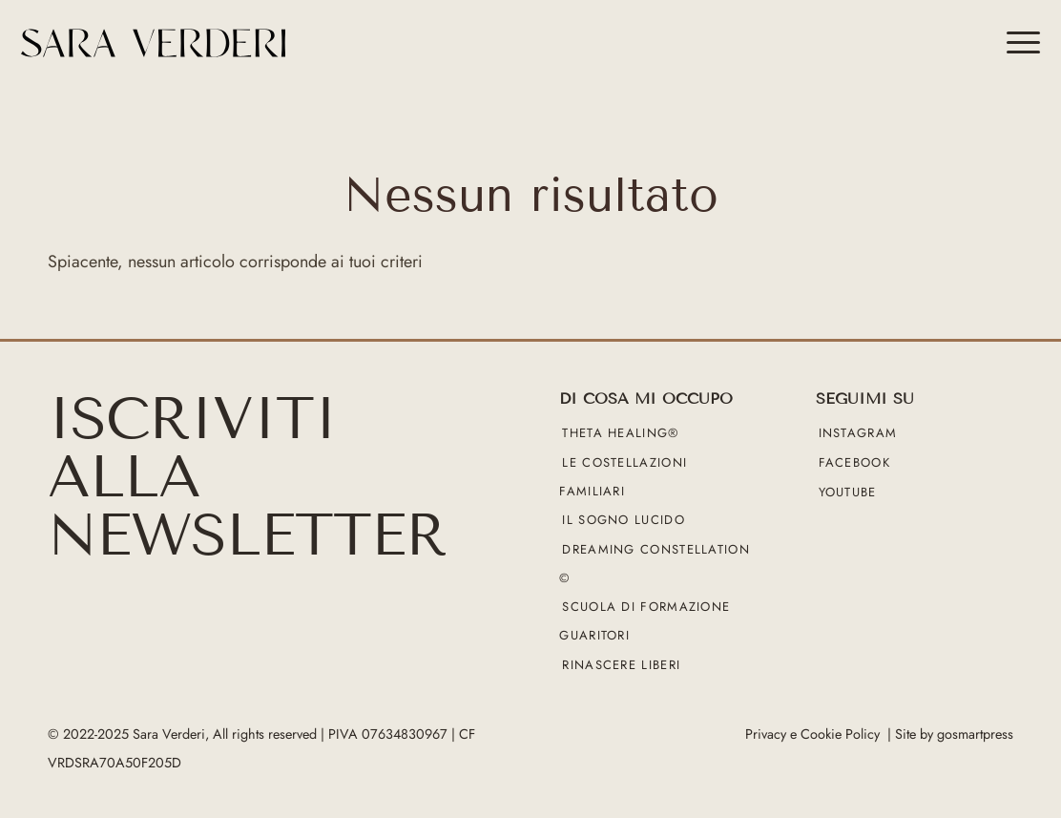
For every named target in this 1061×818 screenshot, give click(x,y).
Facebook (854, 462)
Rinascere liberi (621, 665)
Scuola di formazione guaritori (644, 621)
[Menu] (1017, 43)
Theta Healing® (620, 434)
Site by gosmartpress (954, 734)
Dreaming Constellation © (654, 563)
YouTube (848, 492)
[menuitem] (1017, 43)
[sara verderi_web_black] (265, 43)
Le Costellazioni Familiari (623, 476)
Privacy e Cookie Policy (812, 734)
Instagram (858, 434)
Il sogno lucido (623, 521)
